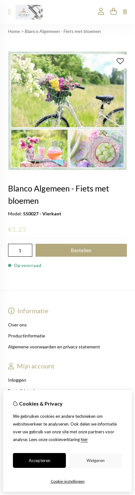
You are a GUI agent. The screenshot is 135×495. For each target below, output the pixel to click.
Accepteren (39, 460)
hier (84, 439)
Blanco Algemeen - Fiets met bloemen (63, 31)
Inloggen (17, 380)
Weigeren (96, 460)
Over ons (17, 324)
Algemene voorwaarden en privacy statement (54, 346)
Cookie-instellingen (68, 481)
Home (14, 31)
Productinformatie (26, 335)
